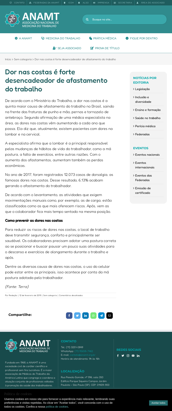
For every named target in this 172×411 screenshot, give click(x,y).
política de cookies (57, 406)
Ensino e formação (148, 110)
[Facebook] (118, 355)
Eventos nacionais (147, 154)
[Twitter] (123, 355)
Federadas (142, 134)
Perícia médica (145, 126)
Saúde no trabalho (147, 118)
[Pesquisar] (87, 19)
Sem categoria (50, 295)
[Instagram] (128, 355)
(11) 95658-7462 (84, 351)
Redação (13, 295)
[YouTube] (133, 355)
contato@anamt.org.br (82, 354)
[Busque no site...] (124, 19)
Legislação (142, 89)
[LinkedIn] (138, 355)
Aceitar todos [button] (158, 403)
